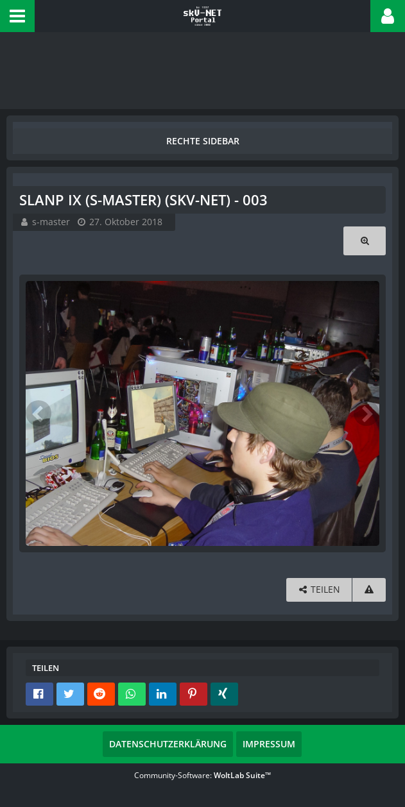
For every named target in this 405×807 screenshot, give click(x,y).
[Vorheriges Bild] (38, 413)
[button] (17, 16)
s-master (51, 222)
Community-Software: (202, 775)
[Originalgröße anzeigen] (364, 240)
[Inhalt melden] (369, 590)
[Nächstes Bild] (366, 413)
